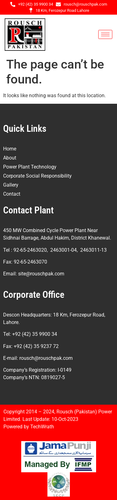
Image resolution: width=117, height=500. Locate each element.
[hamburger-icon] (105, 34)
